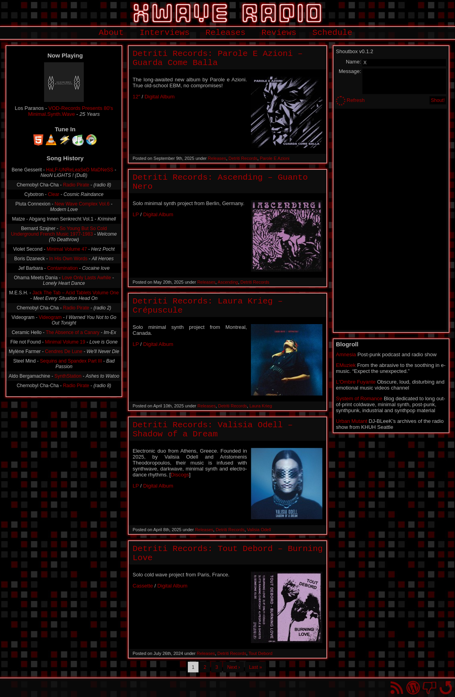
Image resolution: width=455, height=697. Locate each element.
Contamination (62, 268)
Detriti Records (243, 158)
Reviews (278, 32)
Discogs (180, 475)
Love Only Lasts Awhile (86, 277)
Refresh (356, 100)
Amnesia (346, 354)
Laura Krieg (260, 405)
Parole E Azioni (274, 158)
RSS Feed (397, 688)
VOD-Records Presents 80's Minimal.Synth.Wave (70, 111)
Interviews (165, 32)
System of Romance (359, 398)
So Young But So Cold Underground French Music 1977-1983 (59, 231)
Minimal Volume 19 (65, 342)
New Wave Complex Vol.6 (82, 204)
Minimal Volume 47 (67, 249)
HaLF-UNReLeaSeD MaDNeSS (79, 170)
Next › (233, 667)
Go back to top (446, 688)
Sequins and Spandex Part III (71, 361)
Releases (226, 32)
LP (136, 214)
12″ (136, 97)
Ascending (228, 282)
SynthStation (67, 376)
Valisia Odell (259, 529)
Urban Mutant (351, 421)
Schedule (332, 32)
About (111, 32)
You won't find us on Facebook (429, 688)
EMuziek (346, 365)
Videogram (50, 317)
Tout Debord (260, 653)
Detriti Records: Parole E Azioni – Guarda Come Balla (218, 58)
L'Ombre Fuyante (356, 382)
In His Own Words (68, 258)
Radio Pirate (76, 185)
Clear (54, 194)
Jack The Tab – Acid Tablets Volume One (76, 293)
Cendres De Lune (63, 351)
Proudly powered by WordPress (413, 688)
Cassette (143, 586)
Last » (255, 667)
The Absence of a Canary (72, 332)
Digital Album (160, 97)
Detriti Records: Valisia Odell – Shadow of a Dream (213, 430)
